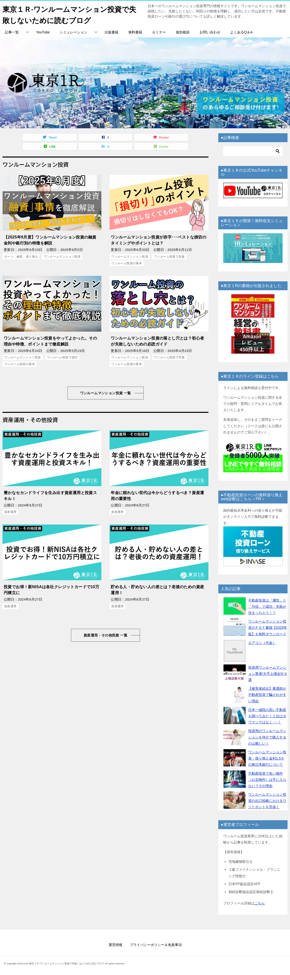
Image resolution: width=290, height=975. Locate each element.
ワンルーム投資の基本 (126, 263)
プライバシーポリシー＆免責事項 (156, 945)
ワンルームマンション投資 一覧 (105, 393)
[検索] (253, 151)
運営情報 (115, 945)
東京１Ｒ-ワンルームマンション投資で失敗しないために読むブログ (71, 14)
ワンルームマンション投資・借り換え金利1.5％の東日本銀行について (267, 758)
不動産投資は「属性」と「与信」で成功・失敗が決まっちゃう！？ (267, 606)
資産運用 (10, 512)
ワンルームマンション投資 (62, 256)
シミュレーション (73, 32)
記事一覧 (12, 32)
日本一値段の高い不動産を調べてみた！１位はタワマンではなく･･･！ (267, 716)
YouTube (43, 32)
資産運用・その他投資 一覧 (105, 635)
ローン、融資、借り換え (21, 256)
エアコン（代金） (262, 643)
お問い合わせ (210, 32)
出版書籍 (111, 32)
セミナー (159, 32)
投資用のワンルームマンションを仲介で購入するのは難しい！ (267, 737)
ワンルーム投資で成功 (62, 357)
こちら (259, 903)
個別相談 (183, 32)
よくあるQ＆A (241, 32)
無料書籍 (135, 32)
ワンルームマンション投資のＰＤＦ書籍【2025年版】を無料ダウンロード (267, 627)
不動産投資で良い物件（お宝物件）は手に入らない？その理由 (267, 779)
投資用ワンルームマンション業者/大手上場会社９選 (267, 673)
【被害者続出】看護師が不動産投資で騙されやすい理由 (267, 694)
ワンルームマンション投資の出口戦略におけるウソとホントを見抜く (267, 800)
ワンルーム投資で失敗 (169, 256)
